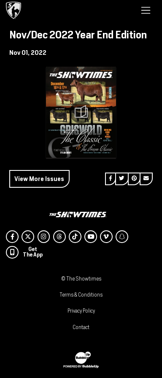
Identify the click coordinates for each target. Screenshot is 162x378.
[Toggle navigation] (145, 10)
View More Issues (39, 178)
